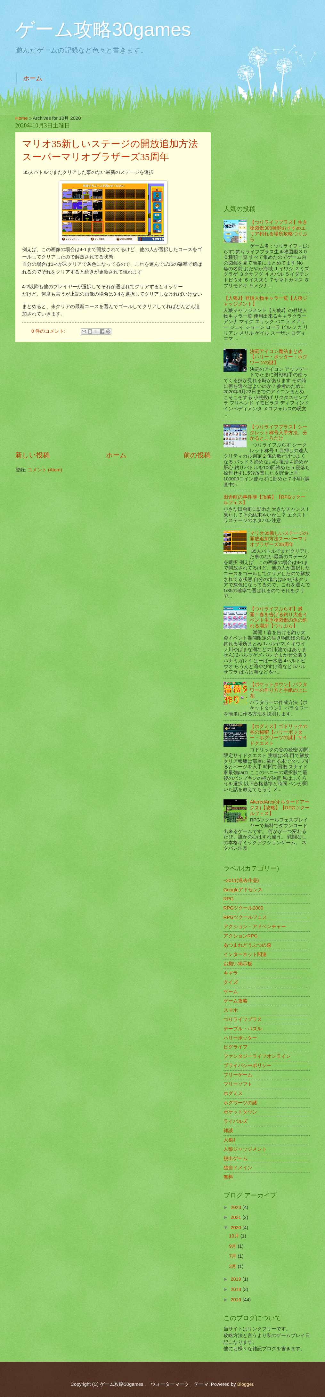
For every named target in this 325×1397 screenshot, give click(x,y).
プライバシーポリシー (247, 1065)
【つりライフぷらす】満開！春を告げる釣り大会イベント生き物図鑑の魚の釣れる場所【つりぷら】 (278, 617)
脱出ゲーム (235, 1158)
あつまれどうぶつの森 (247, 945)
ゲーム (230, 991)
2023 (236, 1207)
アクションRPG (240, 935)
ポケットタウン (240, 1112)
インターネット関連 (245, 954)
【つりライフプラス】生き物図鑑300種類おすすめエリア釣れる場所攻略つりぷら (278, 231)
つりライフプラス (242, 1019)
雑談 (228, 1130)
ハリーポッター (240, 1038)
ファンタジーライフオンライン (257, 1056)
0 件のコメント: (49, 331)
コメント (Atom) (45, 469)
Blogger (245, 1384)
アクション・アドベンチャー (254, 926)
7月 (233, 1256)
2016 (236, 1299)
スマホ (230, 1010)
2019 (236, 1279)
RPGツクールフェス (245, 917)
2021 (236, 1217)
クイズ (230, 982)
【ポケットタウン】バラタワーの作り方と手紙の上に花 (278, 690)
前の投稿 (197, 455)
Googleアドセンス (243, 889)
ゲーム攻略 (235, 1000)
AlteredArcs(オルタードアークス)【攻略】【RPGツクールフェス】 (280, 807)
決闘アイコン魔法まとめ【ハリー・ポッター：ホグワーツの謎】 (278, 357)
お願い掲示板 (237, 963)
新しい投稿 (32, 455)
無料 (228, 1177)
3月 (233, 1266)
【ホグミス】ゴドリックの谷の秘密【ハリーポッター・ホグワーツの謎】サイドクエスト (278, 735)
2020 (236, 1227)
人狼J (229, 1139)
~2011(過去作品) (241, 880)
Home (21, 118)
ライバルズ (235, 1121)
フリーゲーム (237, 1074)
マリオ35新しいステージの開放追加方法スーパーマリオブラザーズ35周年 (279, 539)
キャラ (230, 973)
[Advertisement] (113, 396)
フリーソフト (237, 1084)
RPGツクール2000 (243, 908)
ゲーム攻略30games (103, 29)
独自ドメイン (237, 1167)
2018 (236, 1289)
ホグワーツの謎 (240, 1102)
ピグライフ (235, 1047)
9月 (233, 1246)
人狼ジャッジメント (245, 1149)
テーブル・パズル (242, 1028)
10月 (234, 1235)
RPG (228, 898)
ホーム (32, 78)
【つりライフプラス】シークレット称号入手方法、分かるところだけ (278, 432)
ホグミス (233, 1093)
